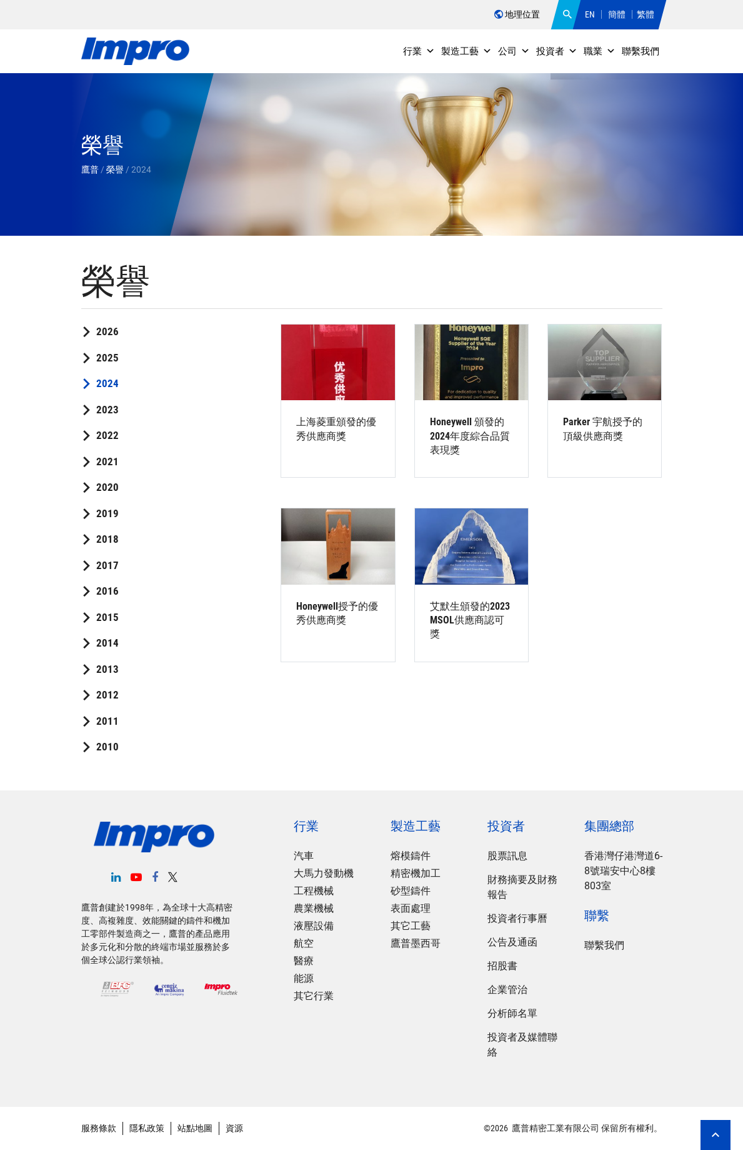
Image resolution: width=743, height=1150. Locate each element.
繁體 (645, 14)
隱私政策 (146, 1128)
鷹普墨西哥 (416, 943)
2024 (107, 383)
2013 (107, 669)
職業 (600, 51)
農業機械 (314, 908)
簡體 (617, 14)
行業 (419, 51)
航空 (304, 943)
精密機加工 (416, 873)
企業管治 (507, 990)
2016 (107, 591)
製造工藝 (466, 51)
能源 (304, 978)
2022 (107, 435)
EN (590, 14)
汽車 (304, 856)
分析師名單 (512, 1013)
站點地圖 (194, 1128)
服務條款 (98, 1128)
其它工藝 (411, 926)
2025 (107, 357)
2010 (107, 746)
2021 (107, 461)
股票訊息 (507, 856)
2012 (107, 694)
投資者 (556, 51)
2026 (107, 331)
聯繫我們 (640, 51)
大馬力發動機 (324, 873)
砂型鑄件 (411, 891)
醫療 (304, 961)
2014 (107, 643)
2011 (107, 721)
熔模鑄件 (411, 856)
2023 (107, 409)
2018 (107, 539)
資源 (234, 1128)
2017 (107, 565)
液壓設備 (314, 926)
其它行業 (314, 996)
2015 (107, 617)
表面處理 (411, 908)
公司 (514, 51)
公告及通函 (512, 942)
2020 (107, 487)
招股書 (502, 966)
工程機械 (314, 891)
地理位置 (517, 14)
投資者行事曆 (517, 918)
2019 (107, 513)
